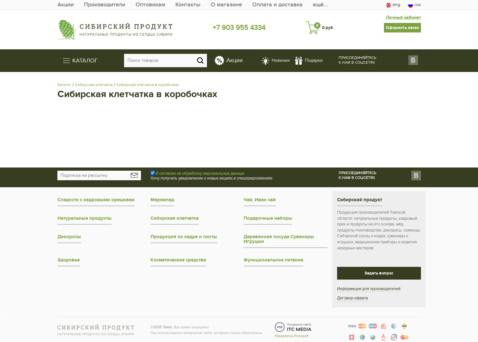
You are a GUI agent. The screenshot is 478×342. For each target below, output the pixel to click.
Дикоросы (69, 237)
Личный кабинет (403, 17)
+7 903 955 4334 (239, 28)
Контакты (188, 4)
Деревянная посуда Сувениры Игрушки (279, 239)
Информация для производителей (369, 288)
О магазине (226, 4)
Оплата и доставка (277, 4)
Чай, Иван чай (260, 200)
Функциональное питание (273, 260)
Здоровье (68, 260)
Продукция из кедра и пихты (184, 237)
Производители (104, 4)
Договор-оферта (352, 298)
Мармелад (162, 200)
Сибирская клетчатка (94, 84)
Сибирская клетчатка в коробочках (147, 84)
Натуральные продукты (84, 218)
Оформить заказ (402, 27)
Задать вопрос (378, 273)
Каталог (64, 84)
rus (414, 5)
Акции (65, 4)
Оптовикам (150, 4)
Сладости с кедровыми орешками (96, 200)
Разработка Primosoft (291, 336)
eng (393, 5)
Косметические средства (178, 260)
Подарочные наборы (268, 218)
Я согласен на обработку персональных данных (200, 173)
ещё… (320, 4)
